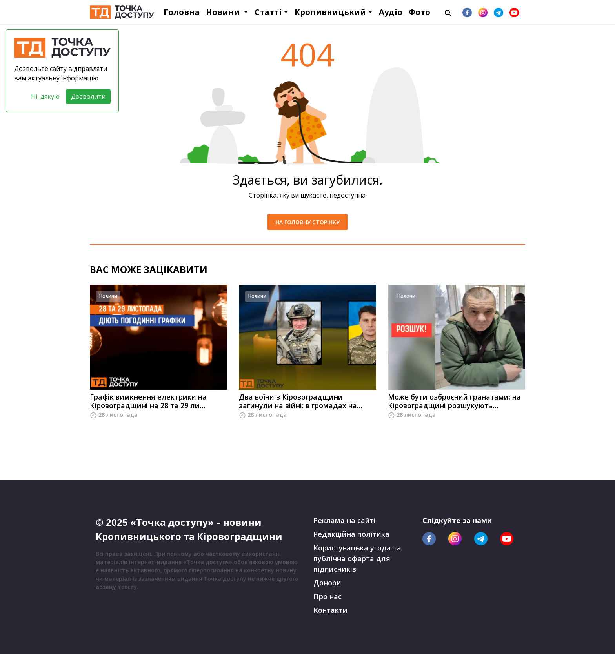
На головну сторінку (307, 222)
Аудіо (390, 12)
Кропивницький (330, 12)
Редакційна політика (351, 534)
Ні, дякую (45, 96)
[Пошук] (448, 12)
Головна (182, 12)
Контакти (330, 610)
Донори (327, 582)
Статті (268, 12)
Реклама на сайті (344, 520)
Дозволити (88, 96)
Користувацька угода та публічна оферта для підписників (357, 558)
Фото (419, 12)
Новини (224, 12)
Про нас (327, 596)
